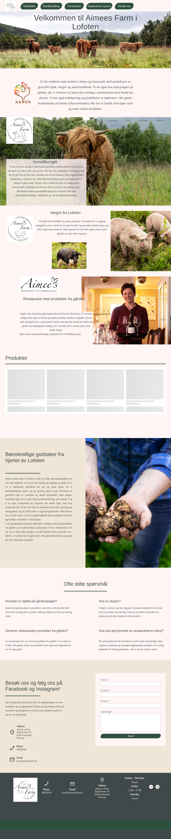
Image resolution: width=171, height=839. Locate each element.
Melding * (106, 711)
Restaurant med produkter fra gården (54, 299)
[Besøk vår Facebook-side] (151, 787)
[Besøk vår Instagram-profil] (158, 787)
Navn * (105, 679)
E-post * (105, 690)
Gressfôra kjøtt (45, 162)
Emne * (105, 701)
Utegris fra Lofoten (65, 213)
